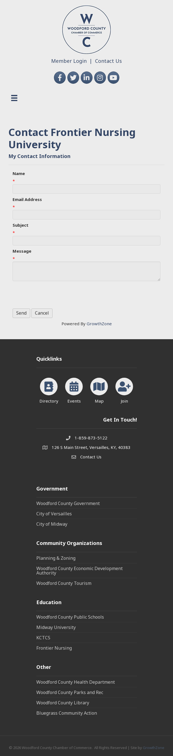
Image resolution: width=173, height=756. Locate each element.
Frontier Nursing (54, 648)
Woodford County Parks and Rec (69, 692)
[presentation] (55, 295)
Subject (21, 225)
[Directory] (48, 389)
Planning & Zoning (55, 558)
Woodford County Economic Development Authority (79, 570)
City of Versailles (54, 514)
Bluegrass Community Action (66, 713)
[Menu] (14, 98)
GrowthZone (99, 323)
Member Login (69, 61)
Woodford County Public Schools (70, 617)
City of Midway (51, 524)
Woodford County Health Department (75, 682)
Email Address (27, 199)
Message (22, 251)
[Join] (124, 389)
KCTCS (43, 638)
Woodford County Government (68, 503)
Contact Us (108, 61)
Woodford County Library (62, 703)
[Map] (99, 389)
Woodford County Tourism (63, 583)
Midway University (56, 627)
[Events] (74, 389)
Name (19, 173)
